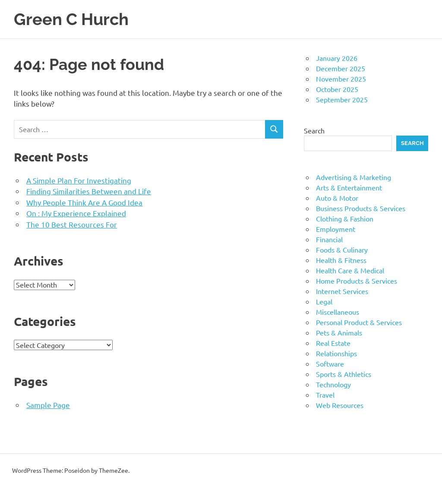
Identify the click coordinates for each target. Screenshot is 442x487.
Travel (325, 394)
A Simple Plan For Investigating (78, 180)
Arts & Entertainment (349, 187)
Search (314, 130)
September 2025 (342, 99)
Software (330, 363)
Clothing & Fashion (344, 218)
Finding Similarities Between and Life (88, 191)
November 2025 (341, 78)
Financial (329, 239)
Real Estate (333, 342)
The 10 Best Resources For (71, 224)
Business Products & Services (360, 208)
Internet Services (342, 291)
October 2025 (337, 89)
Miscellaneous (337, 311)
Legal (324, 301)
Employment (335, 229)
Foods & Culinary (342, 249)
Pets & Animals (339, 332)
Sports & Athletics (343, 374)
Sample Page (48, 404)
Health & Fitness (341, 260)
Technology (333, 384)
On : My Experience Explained (76, 213)
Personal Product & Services (359, 322)
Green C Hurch (71, 19)
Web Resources (339, 405)
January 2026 (336, 58)
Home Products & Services (356, 280)
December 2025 (340, 68)
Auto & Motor (337, 197)
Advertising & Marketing (353, 177)
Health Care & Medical (350, 270)
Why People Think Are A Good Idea (84, 202)
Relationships (336, 353)
